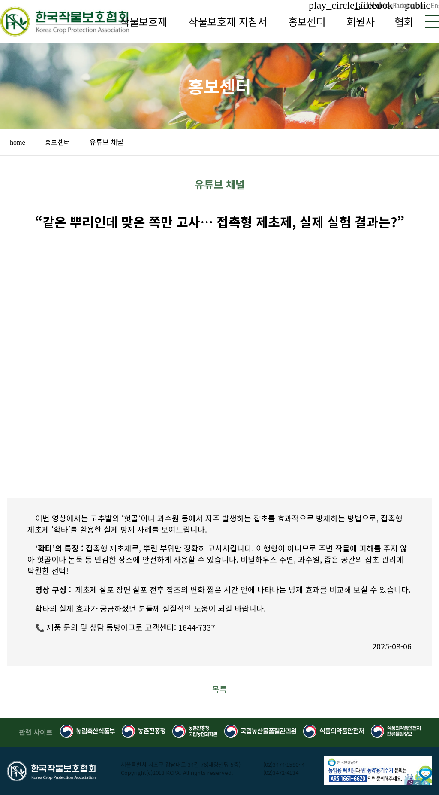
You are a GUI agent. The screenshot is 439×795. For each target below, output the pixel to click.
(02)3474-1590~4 (283, 764)
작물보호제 (143, 21)
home (17, 142)
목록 (219, 688)
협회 (403, 21)
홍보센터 (307, 21)
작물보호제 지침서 (228, 21)
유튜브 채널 (106, 142)
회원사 (360, 21)
